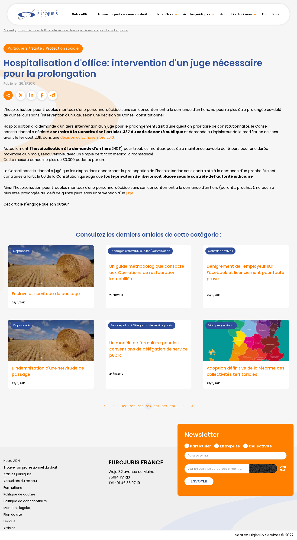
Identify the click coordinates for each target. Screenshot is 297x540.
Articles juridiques (196, 14)
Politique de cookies (19, 494)
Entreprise (230, 446)
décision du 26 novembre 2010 (87, 137)
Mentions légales (17, 508)
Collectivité (260, 446)
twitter (287, 251)
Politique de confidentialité (25, 501)
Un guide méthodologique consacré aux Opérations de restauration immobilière (146, 273)
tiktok (287, 298)
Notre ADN (79, 14)
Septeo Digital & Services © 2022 (264, 535)
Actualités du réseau (236, 14)
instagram (287, 279)
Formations (270, 14)
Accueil (8, 30)
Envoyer (199, 481)
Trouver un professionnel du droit (122, 14)
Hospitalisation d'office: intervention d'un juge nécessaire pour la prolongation (73, 30)
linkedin (287, 260)
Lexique (9, 521)
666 (140, 406)
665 (133, 406)
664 (125, 406)
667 (148, 406)
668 (156, 406)
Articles (9, 528)
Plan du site (12, 514)
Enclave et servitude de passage (46, 294)
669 (164, 406)
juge (129, 193)
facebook (287, 242)
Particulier (200, 446)
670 (172, 406)
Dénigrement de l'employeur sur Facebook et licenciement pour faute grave (245, 273)
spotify (287, 288)
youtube (287, 270)
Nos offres (165, 14)
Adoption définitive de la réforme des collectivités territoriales (246, 372)
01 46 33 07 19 (129, 483)
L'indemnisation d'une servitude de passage (48, 372)
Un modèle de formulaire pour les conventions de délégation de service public (148, 349)
